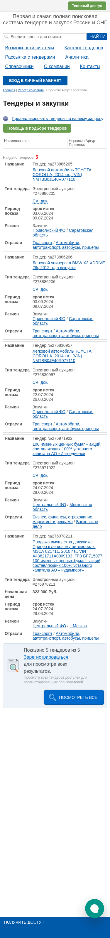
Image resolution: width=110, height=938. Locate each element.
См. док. (40, 201)
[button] (94, 908)
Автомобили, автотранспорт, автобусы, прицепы (66, 245)
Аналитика (76, 57)
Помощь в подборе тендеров (37, 128)
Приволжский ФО (49, 230)
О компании (57, 66)
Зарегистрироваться (46, 657)
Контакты (90, 66)
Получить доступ (24, 922)
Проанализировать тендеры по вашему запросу (57, 118)
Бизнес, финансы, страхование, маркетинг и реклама (63, 519)
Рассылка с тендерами (30, 57)
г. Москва (78, 625)
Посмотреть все (78, 697)
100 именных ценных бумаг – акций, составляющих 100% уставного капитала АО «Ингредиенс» (67, 449)
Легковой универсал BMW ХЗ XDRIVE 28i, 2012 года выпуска (69, 265)
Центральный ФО (49, 504)
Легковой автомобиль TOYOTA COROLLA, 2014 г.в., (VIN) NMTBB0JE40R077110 (62, 175)
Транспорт (42, 242)
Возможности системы (29, 47)
